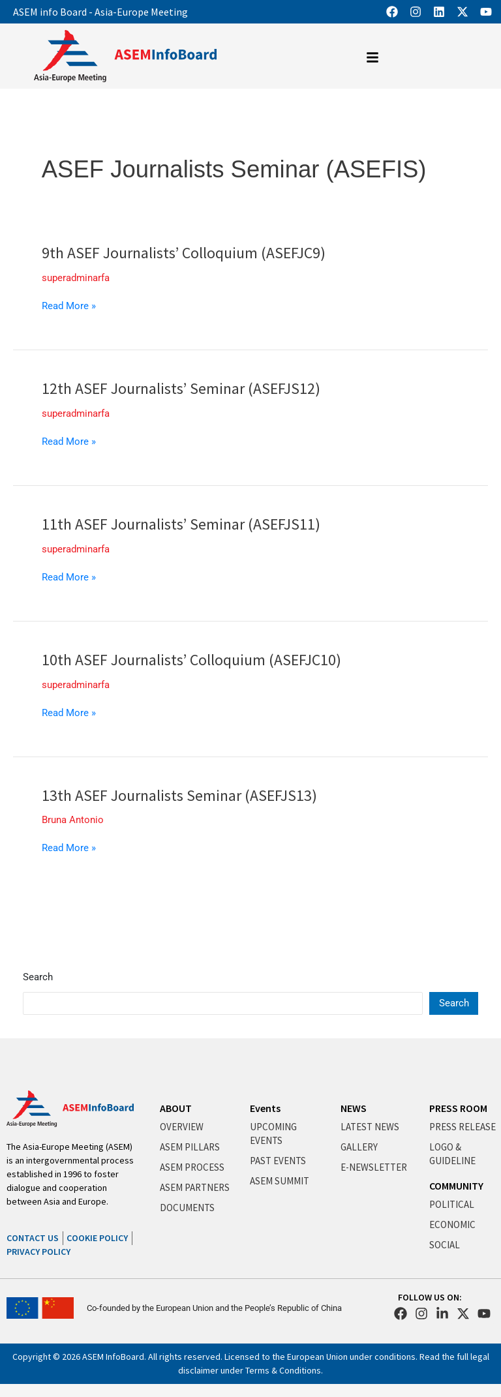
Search (38, 977)
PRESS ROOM (458, 1108)
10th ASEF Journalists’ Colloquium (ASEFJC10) (191, 659)
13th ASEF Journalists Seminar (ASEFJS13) (179, 795)
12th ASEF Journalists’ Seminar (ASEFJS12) (181, 388)
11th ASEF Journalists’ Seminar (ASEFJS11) (181, 524)
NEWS (354, 1108)
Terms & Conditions (283, 1370)
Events (265, 1108)
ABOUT (176, 1108)
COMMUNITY (456, 1185)
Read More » (69, 305)
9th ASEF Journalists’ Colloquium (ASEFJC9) (184, 252)
